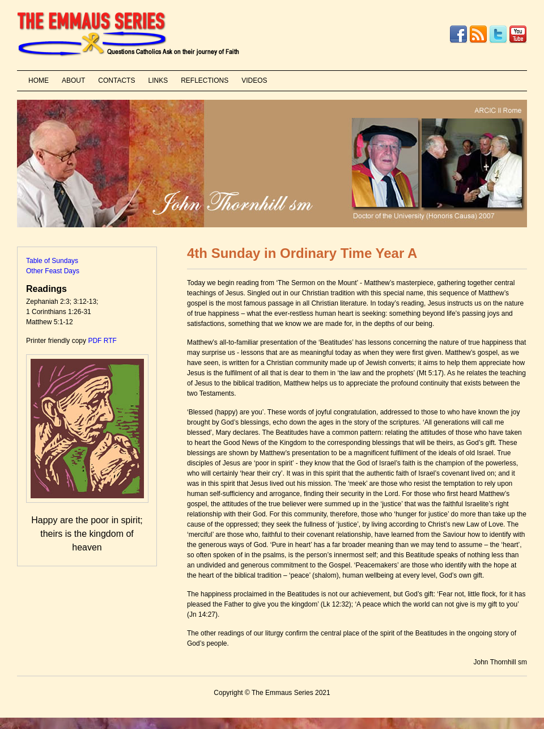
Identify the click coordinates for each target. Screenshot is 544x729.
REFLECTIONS (204, 80)
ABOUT (73, 80)
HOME (38, 80)
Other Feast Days (52, 271)
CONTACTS (116, 80)
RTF (110, 341)
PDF (94, 341)
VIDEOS (254, 80)
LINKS (158, 80)
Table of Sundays (52, 261)
